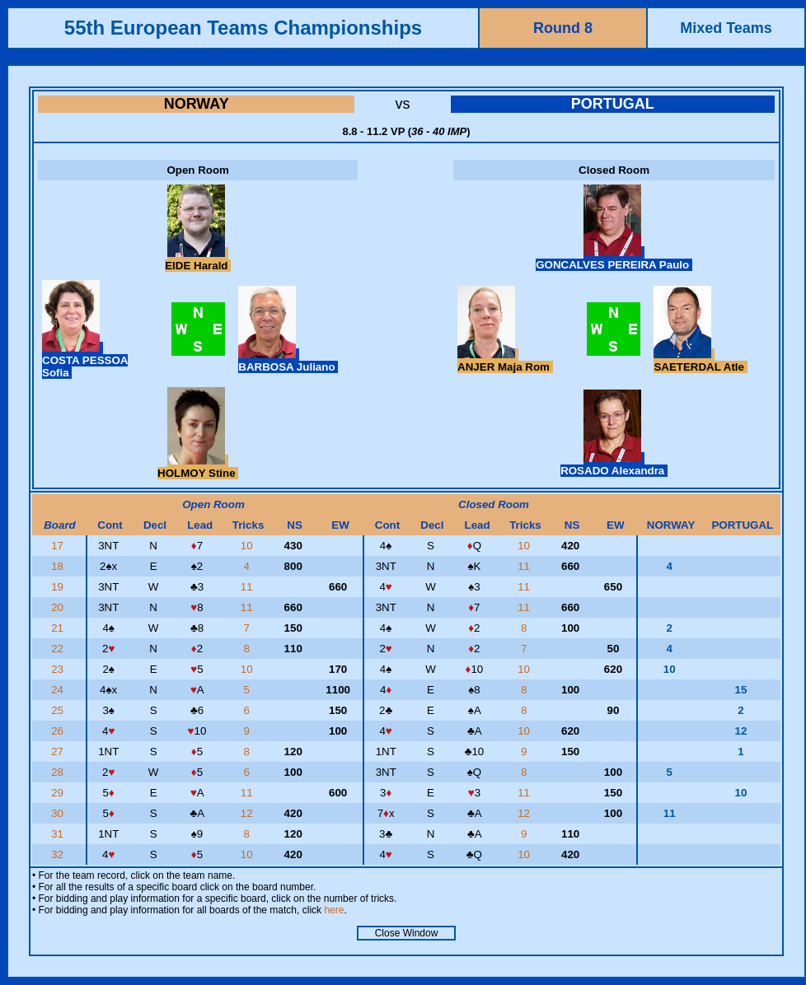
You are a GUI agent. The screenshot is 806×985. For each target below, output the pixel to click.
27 (59, 751)
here (334, 910)
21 (59, 628)
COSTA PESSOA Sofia (85, 360)
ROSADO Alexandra (614, 464)
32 (59, 854)
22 (59, 648)
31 (59, 834)
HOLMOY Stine (197, 467)
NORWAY (196, 104)
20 (59, 607)
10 (248, 545)
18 (59, 566)
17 (59, 545)
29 (59, 793)
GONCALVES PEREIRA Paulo (614, 258)
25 (59, 710)
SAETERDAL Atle (700, 360)
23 (59, 669)
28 (59, 772)
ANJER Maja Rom (505, 360)
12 (248, 813)
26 (59, 731)
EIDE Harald (198, 259)
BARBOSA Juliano (288, 360)
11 (525, 566)
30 (59, 813)
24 (59, 690)
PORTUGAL (612, 104)
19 (59, 587)
